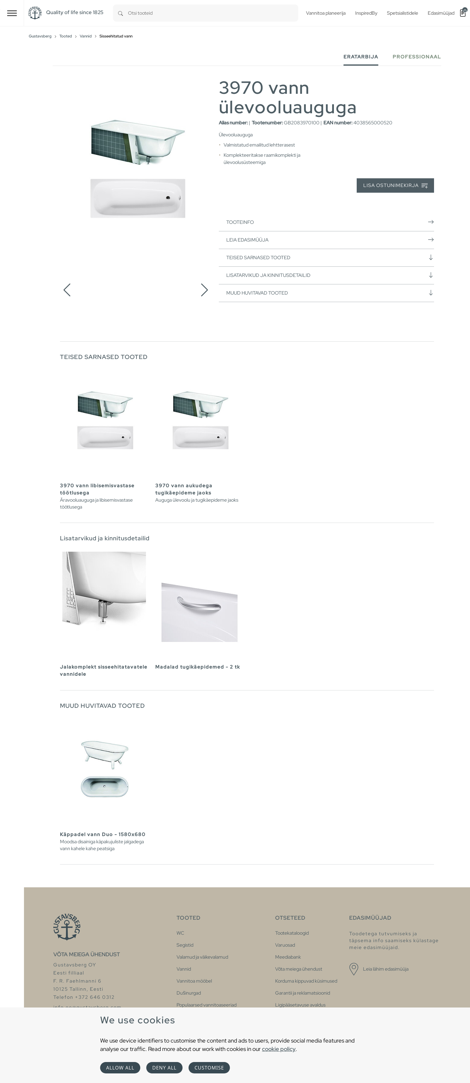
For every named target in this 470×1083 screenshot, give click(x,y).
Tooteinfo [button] (330, 222)
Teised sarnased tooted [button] (330, 257)
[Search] (120, 13)
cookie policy (279, 1049)
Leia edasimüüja (330, 239)
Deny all (164, 1067)
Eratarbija (361, 57)
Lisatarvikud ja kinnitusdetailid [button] (330, 275)
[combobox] (213, 13)
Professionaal (417, 57)
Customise (209, 1067)
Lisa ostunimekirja (395, 185)
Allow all (120, 1067)
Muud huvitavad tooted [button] (330, 292)
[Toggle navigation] (12, 13)
